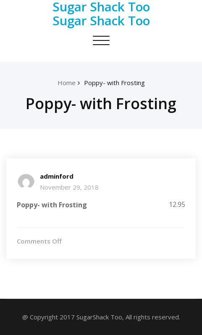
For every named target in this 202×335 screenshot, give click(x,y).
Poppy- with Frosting (114, 82)
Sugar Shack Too (101, 20)
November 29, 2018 (69, 187)
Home (67, 82)
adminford (56, 176)
